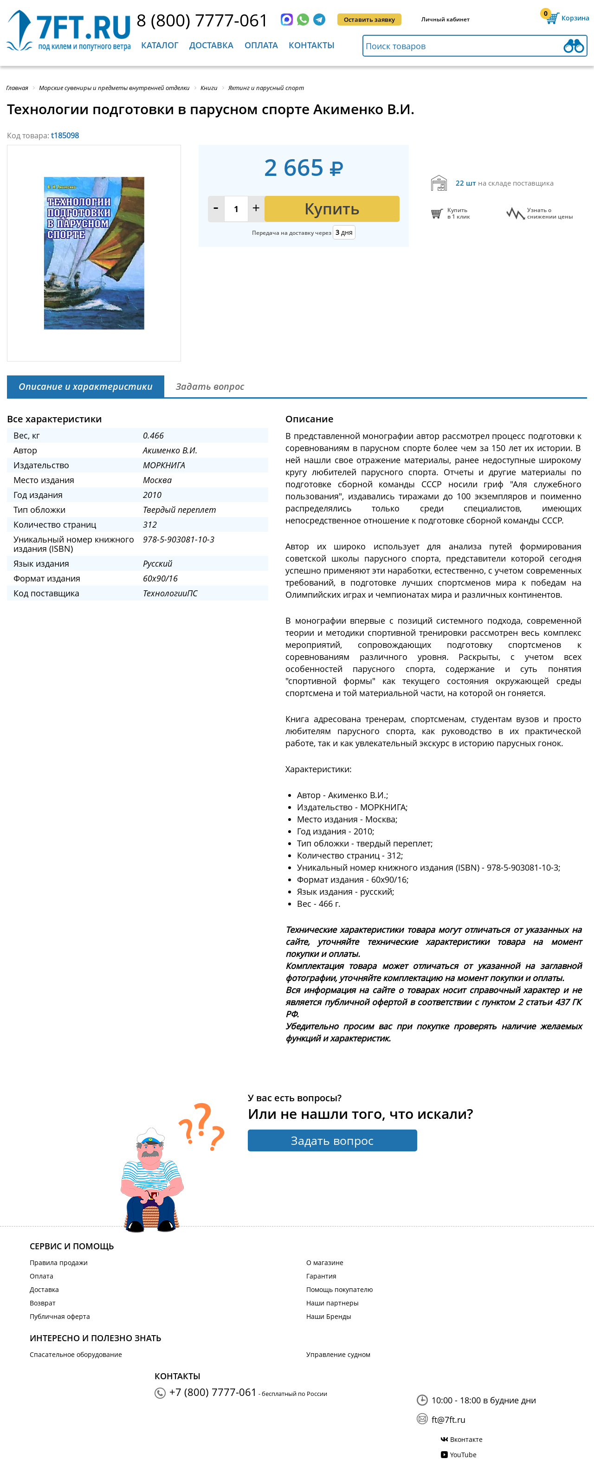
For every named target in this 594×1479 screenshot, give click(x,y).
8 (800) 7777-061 (202, 20)
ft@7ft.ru (448, 1419)
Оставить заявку (369, 19)
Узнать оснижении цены (550, 213)
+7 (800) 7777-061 (213, 1392)
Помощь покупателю (339, 1289)
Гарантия (321, 1276)
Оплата (261, 45)
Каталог (160, 45)
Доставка (211, 45)
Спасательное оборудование (76, 1354)
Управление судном (338, 1354)
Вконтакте (466, 1439)
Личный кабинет (445, 19)
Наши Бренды (328, 1316)
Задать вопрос (332, 1140)
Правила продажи (59, 1262)
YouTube (463, 1454)
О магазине (324, 1262)
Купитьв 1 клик (458, 213)
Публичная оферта (60, 1316)
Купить (332, 208)
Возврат (43, 1302)
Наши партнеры (332, 1302)
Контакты (312, 45)
